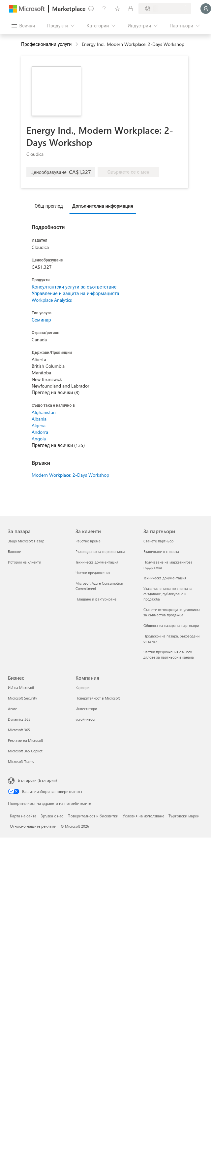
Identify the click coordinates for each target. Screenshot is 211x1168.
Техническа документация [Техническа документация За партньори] (164, 577)
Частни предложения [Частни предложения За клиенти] (92, 572)
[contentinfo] (77, 44)
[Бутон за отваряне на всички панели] (23, 25)
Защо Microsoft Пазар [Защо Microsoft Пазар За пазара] (26, 540)
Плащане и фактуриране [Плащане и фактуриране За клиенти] (95, 599)
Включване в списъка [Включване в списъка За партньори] (161, 551)
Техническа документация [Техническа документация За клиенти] (96, 562)
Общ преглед (49, 206)
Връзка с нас (52, 815)
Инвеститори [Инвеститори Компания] (86, 708)
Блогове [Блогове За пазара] (14, 551)
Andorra (40, 432)
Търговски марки (183, 815)
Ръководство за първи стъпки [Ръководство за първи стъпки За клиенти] (100, 551)
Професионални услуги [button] (46, 44)
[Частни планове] (130, 8)
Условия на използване (143, 815)
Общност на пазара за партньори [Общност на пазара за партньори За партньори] (171, 625)
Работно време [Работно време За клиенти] (88, 540)
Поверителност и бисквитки (93, 815)
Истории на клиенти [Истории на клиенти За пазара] (24, 562)
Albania (39, 419)
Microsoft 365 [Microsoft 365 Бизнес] (19, 729)
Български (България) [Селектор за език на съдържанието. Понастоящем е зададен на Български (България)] (37, 780)
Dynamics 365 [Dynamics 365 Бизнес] (19, 719)
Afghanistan (44, 412)
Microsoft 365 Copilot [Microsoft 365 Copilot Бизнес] (25, 750)
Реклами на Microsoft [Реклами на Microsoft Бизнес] (25, 740)
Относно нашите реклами (33, 826)
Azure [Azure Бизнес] (12, 708)
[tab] (50, 205)
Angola (39, 438)
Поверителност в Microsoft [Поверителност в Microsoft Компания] (97, 698)
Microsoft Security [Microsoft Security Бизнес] (22, 698)
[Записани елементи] (117, 8)
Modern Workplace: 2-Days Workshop (70, 475)
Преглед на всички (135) (58, 445)
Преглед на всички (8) (55, 392)
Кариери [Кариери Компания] (82, 687)
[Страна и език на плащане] (164, 8)
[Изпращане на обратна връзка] (91, 8)
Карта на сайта (23, 815)
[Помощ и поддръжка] (104, 8)
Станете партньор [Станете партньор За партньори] (158, 540)
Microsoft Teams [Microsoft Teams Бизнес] (21, 761)
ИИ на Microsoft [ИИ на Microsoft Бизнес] (21, 687)
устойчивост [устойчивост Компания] (85, 719)
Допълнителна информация (102, 206)
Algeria (38, 425)
